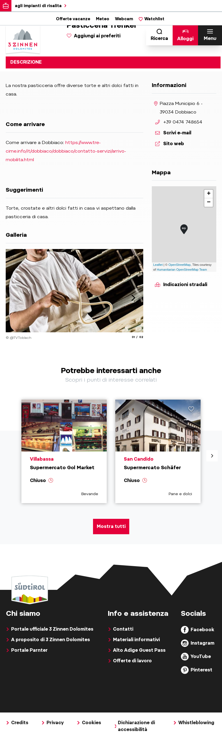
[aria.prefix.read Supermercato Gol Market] (64, 457)
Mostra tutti (111, 538)
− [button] (209, 202)
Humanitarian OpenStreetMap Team (182, 269)
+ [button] (209, 194)
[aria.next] (133, 298)
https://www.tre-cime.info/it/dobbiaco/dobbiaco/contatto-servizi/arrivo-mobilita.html (66, 151)
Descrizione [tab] (26, 62)
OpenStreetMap (179, 264)
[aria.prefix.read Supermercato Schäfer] (158, 457)
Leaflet (158, 264)
